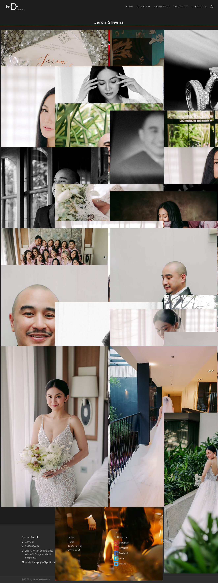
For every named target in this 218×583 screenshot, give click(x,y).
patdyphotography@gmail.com (40, 562)
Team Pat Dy (180, 6)
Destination (161, 6)
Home (129, 6)
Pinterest (121, 548)
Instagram (121, 542)
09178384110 (32, 546)
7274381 (29, 542)
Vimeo (119, 558)
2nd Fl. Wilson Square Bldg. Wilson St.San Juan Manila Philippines (39, 554)
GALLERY (142, 6)
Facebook (121, 553)
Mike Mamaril (40, 579)
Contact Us (199, 6)
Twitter (120, 563)
